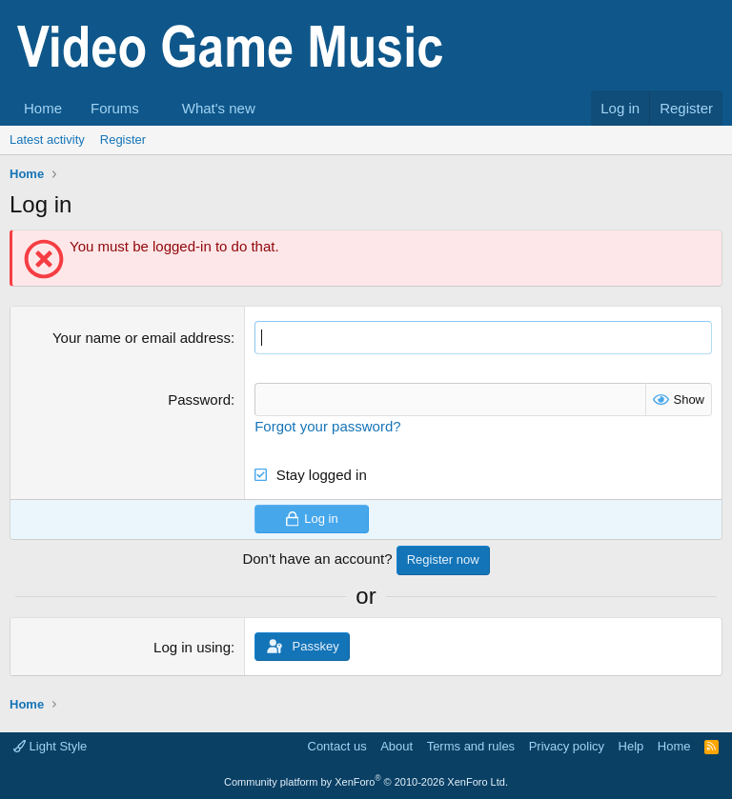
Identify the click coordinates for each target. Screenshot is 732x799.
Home (43, 108)
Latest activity (47, 139)
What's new (218, 108)
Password (199, 399)
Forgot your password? (327, 426)
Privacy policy (566, 746)
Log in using (192, 647)
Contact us (337, 746)
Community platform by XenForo (366, 782)
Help (631, 746)
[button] (154, 108)
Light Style (50, 746)
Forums (115, 108)
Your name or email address (141, 338)
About (396, 746)
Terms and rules (471, 746)
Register (123, 139)
